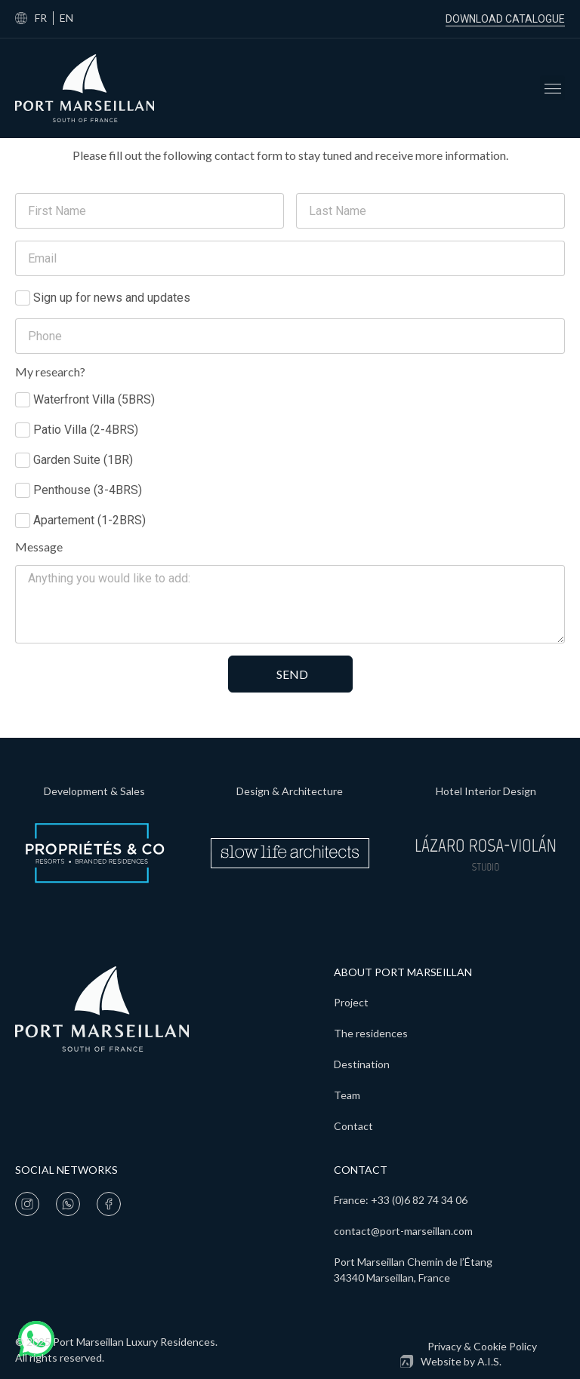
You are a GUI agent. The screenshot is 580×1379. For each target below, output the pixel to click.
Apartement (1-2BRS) (89, 520)
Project (351, 1002)
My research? (50, 372)
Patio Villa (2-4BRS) (85, 429)
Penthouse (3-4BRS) (87, 490)
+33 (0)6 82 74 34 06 (419, 1199)
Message (39, 547)
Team (347, 1095)
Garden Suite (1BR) (83, 460)
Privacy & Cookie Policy (482, 1346)
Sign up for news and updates (111, 297)
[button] (552, 87)
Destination (362, 1064)
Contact (353, 1125)
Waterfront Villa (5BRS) (94, 399)
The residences (371, 1033)
